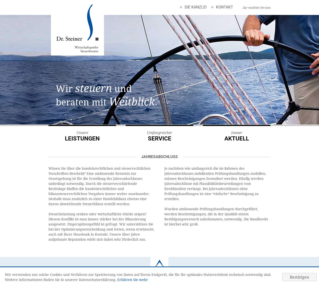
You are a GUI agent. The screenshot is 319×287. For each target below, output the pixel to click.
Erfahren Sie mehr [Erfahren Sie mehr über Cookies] (132, 279)
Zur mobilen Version (256, 8)
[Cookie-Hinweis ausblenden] (299, 277)
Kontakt (224, 7)
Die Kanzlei (196, 7)
